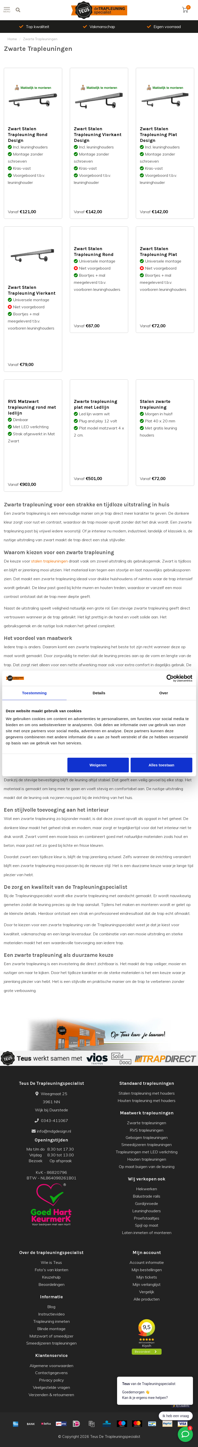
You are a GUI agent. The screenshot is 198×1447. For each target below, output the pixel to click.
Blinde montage (51, 1328)
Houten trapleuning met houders (146, 1100)
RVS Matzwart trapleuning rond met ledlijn (32, 407)
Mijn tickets (146, 1277)
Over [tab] (163, 692)
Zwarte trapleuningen (146, 1122)
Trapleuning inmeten (51, 1321)
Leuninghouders (146, 1210)
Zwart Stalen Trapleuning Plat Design (158, 134)
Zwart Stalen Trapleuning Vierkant (31, 290)
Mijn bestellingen (146, 1269)
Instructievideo (51, 1313)
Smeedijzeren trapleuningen (146, 1144)
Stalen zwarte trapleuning (155, 404)
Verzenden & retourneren (51, 1394)
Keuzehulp (51, 1277)
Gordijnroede (146, 1203)
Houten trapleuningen (146, 1159)
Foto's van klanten (51, 1269)
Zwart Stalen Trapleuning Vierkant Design (97, 134)
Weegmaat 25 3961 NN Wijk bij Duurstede (51, 1101)
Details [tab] (99, 692)
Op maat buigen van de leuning (146, 1166)
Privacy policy (51, 1380)
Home (12, 39)
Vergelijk (146, 1291)
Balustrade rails (146, 1196)
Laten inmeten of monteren (146, 1232)
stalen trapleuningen (49, 561)
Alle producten (147, 1299)
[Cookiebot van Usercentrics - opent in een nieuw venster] (170, 678)
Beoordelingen (51, 1284)
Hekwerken (146, 1188)
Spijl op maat (146, 1225)
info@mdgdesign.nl (51, 1131)
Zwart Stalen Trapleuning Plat (158, 251)
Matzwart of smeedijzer (51, 1335)
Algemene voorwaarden (51, 1365)
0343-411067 (51, 1120)
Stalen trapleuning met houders (147, 1093)
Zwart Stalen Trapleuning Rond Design (28, 134)
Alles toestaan (161, 765)
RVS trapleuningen (146, 1130)
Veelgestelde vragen (51, 1387)
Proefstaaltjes (146, 1218)
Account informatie (146, 1262)
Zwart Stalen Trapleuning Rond (94, 251)
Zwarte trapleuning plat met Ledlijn (95, 404)
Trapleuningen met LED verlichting (147, 1151)
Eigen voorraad (164, 26)
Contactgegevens (51, 1372)
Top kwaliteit (34, 26)
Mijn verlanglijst (147, 1284)
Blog (51, 1306)
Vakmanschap (99, 26)
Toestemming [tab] (34, 692)
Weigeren (98, 765)
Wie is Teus (51, 1262)
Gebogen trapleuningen (147, 1137)
